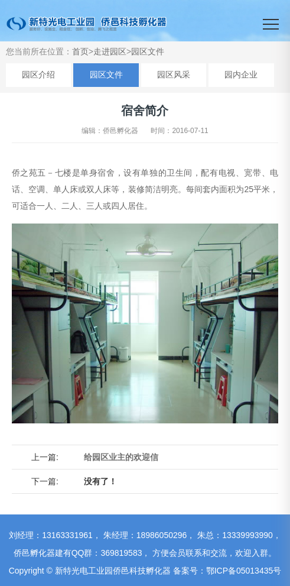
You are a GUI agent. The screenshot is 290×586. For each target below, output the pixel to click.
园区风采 (173, 74)
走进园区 (109, 51)
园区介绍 (38, 74)
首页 (80, 51)
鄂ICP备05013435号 (244, 570)
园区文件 (147, 51)
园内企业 (241, 74)
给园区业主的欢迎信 (121, 457)
